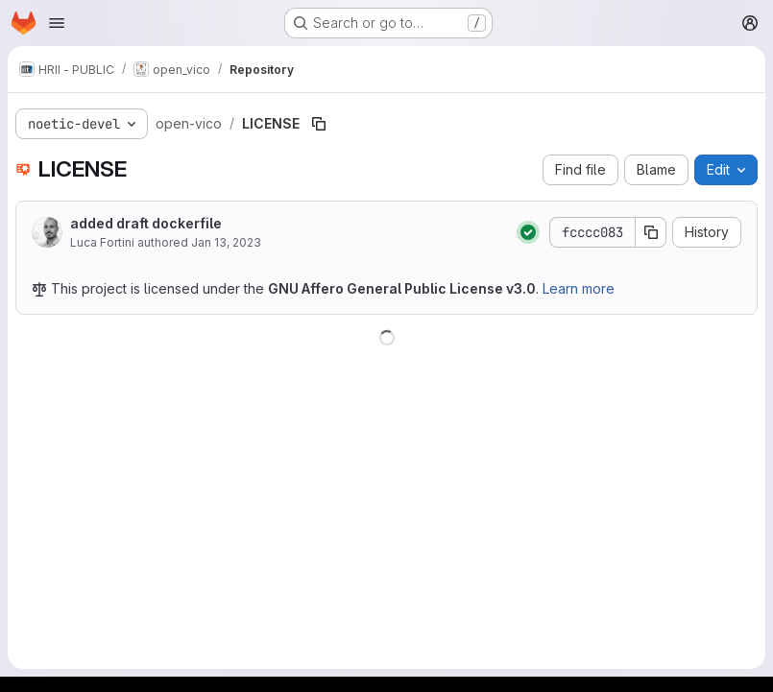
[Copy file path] (318, 123)
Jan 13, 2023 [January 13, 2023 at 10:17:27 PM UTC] (226, 242)
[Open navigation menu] (56, 23)
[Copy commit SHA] (651, 232)
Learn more (579, 288)
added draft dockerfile (146, 223)
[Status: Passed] (528, 232)
